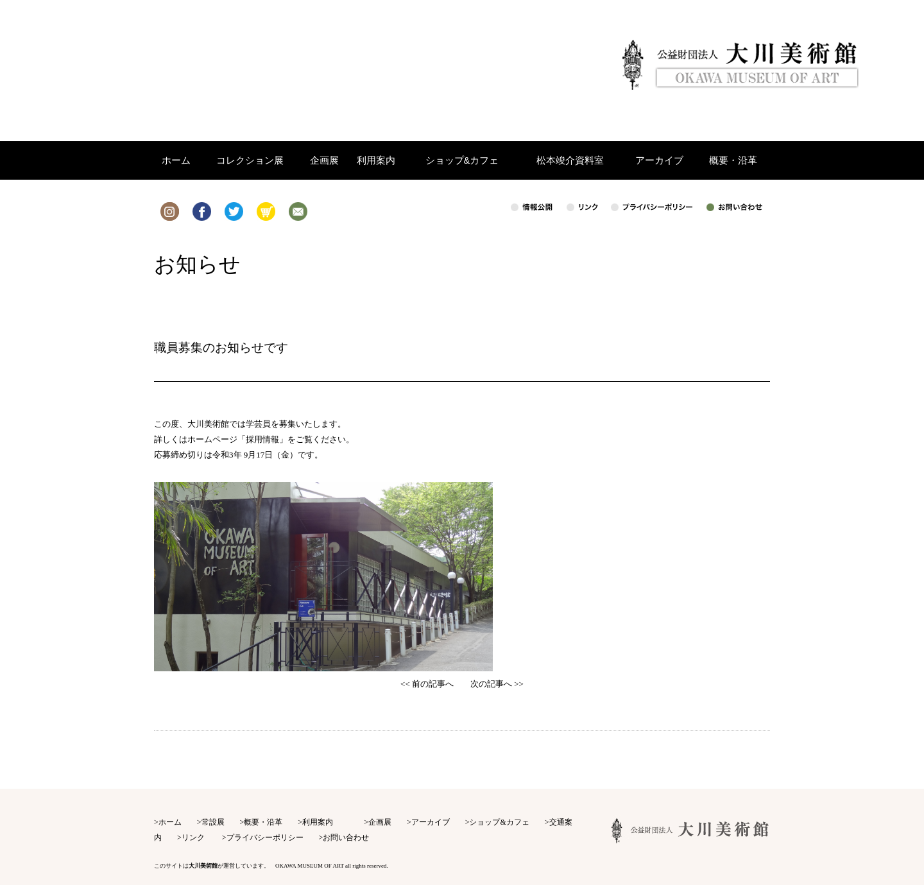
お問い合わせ (346, 837)
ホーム (170, 822)
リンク (193, 837)
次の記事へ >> (497, 684)
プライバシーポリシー (265, 837)
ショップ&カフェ (499, 822)
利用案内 (317, 822)
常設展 (213, 822)
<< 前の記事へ (427, 684)
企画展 (379, 822)
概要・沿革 (263, 822)
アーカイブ (430, 822)
